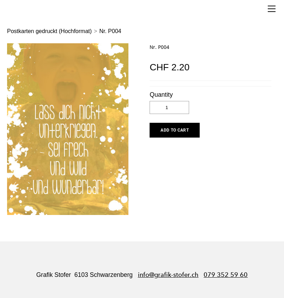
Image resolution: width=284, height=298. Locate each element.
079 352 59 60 (226, 274)
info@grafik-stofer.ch (168, 274)
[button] (175, 130)
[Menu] (271, 9)
